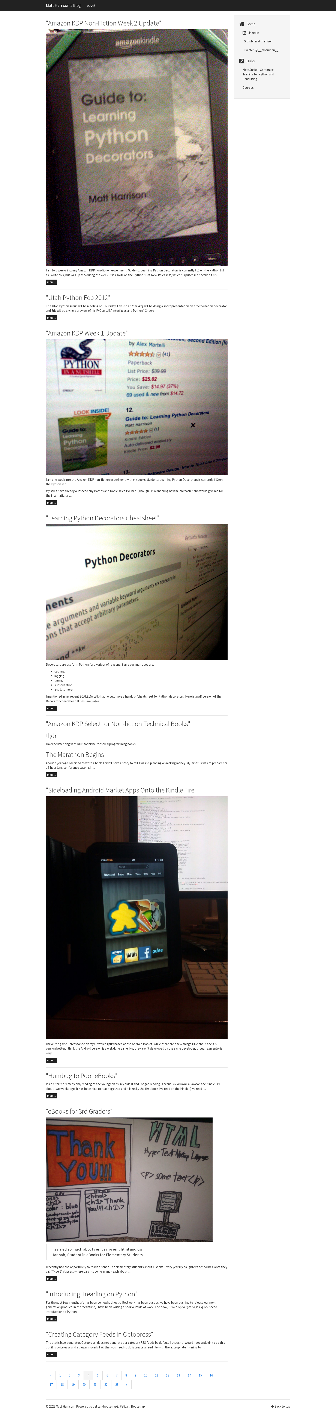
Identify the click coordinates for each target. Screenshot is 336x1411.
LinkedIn (251, 33)
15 (200, 1375)
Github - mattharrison (258, 41)
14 (189, 1375)
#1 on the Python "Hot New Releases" (145, 275)
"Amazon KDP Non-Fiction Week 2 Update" (103, 23)
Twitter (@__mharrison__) (261, 50)
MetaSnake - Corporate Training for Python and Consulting (258, 74)
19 (73, 1385)
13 (178, 1375)
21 (94, 1385)
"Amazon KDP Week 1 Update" (87, 333)
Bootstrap (138, 1406)
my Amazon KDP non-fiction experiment (100, 270)
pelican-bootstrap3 (105, 1406)
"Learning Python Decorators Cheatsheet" (102, 518)
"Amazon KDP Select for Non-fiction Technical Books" (118, 723)
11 (156, 1375)
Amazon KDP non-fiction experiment (101, 480)
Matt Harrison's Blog (63, 5)
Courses (248, 87)
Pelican (124, 1406)
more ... (51, 282)
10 (145, 1375)
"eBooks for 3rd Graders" (79, 1111)
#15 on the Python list (209, 270)
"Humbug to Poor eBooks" (81, 1075)
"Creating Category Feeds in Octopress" (99, 1334)
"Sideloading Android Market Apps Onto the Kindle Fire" (121, 790)
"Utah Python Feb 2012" (78, 297)
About (91, 5)
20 (84, 1385)
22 (105, 1385)
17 (51, 1385)
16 (211, 1375)
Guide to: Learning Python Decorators (153, 270)
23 (116, 1385)
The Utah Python (57, 306)
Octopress (88, 1343)
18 (62, 1385)
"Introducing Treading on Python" (92, 1294)
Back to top (282, 1406)
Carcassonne (76, 1044)
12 (167, 1375)
